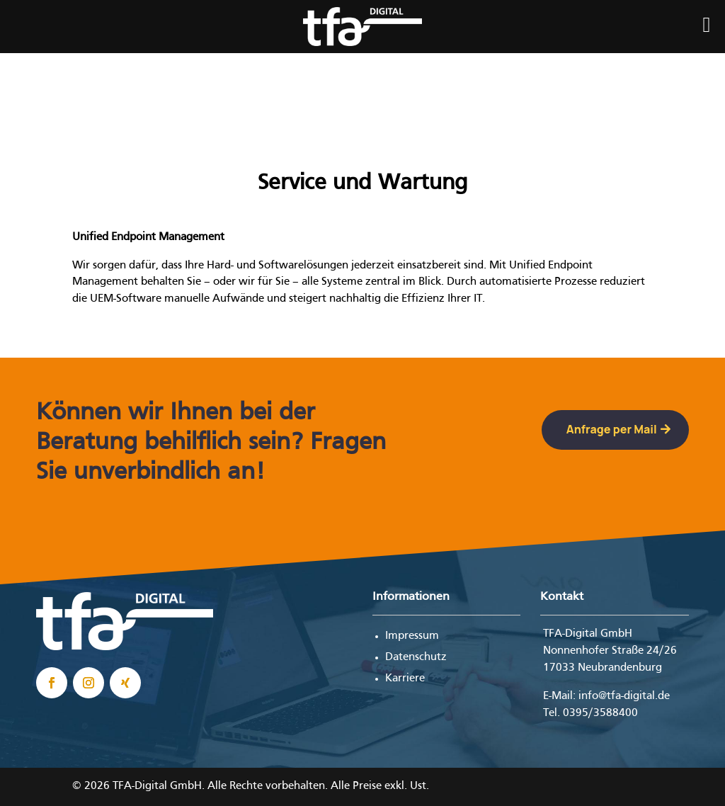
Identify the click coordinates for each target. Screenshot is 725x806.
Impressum (412, 636)
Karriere (405, 678)
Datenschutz (416, 657)
